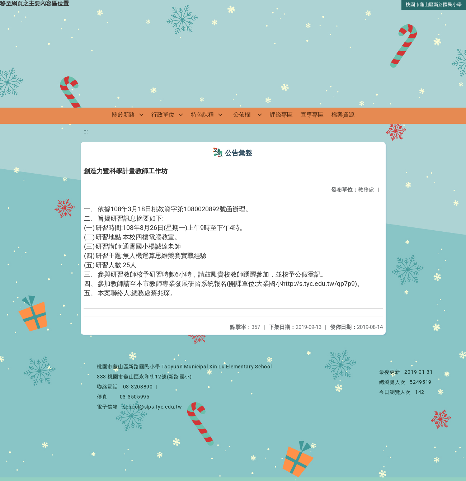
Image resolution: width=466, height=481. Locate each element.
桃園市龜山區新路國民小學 (434, 4)
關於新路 (123, 114)
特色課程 (202, 114)
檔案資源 (342, 114)
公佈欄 (241, 114)
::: (86, 131)
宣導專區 (312, 114)
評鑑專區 (281, 114)
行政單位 (162, 114)
